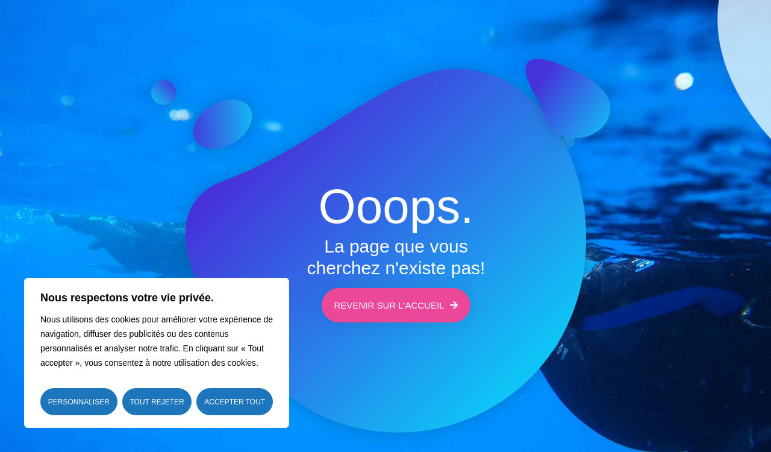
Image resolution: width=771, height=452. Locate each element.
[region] (156, 353)
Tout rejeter (157, 402)
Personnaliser (79, 402)
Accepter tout (234, 402)
